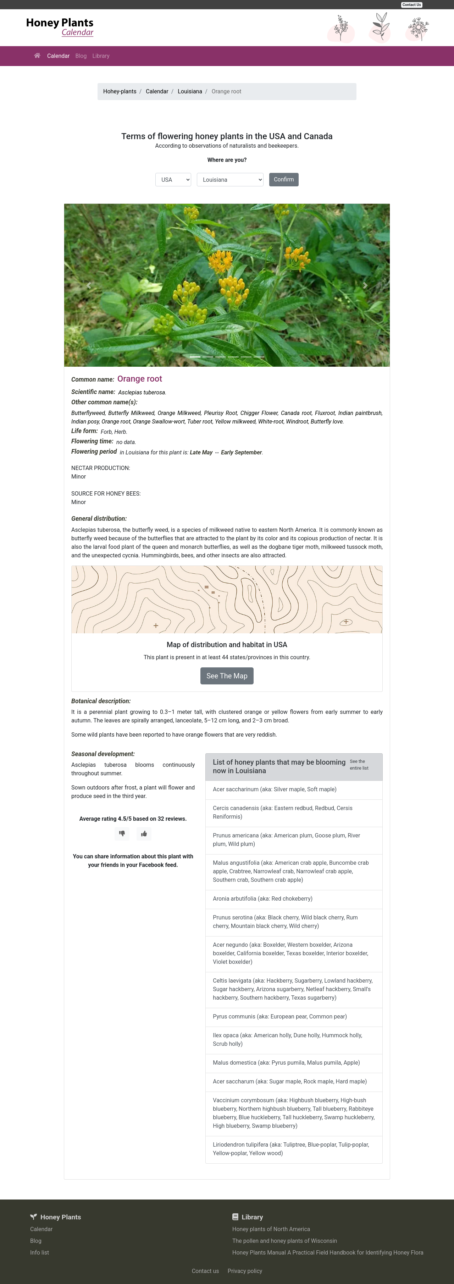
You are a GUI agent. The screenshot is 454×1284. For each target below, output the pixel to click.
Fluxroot (325, 413)
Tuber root (199, 421)
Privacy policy (245, 1271)
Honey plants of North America (271, 1229)
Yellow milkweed (235, 421)
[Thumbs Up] (144, 834)
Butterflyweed (88, 413)
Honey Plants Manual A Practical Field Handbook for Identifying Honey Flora (327, 1252)
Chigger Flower (259, 413)
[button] (88, 285)
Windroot (297, 421)
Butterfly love (327, 421)
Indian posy (85, 421)
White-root (271, 421)
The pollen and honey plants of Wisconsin (284, 1240)
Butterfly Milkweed (131, 413)
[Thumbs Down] (122, 834)
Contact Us (412, 4)
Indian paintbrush (360, 413)
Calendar (58, 56)
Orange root (115, 421)
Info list (39, 1252)
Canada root (296, 413)
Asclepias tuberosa (141, 392)
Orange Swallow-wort (159, 421)
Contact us (205, 1271)
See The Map (227, 676)
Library (100, 56)
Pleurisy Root (220, 413)
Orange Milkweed (179, 413)
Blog (81, 56)
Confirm (284, 179)
